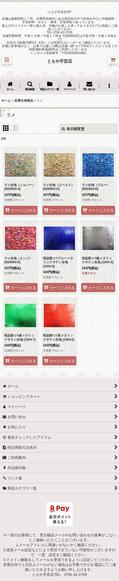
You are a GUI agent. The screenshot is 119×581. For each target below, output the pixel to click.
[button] (6, 61)
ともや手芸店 (59, 61)
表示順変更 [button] (73, 129)
